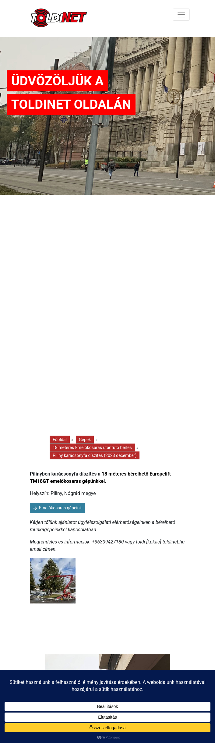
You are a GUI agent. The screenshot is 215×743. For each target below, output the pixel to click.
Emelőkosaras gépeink (60, 507)
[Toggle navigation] (181, 15)
